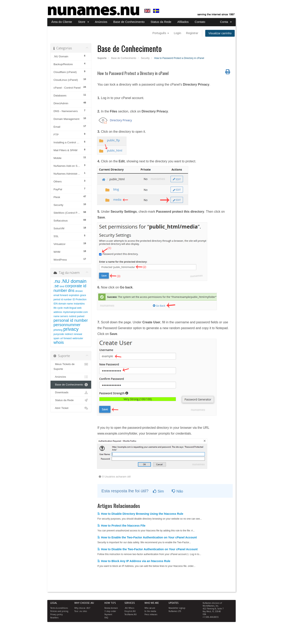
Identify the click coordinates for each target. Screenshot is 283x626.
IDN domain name (63, 303)
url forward (66, 338)
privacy (71, 329)
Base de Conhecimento (129, 21)
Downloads (71, 392)
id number (66, 299)
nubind (72, 316)
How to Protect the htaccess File (121, 525)
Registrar (192, 33)
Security (145, 58)
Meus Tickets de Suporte (71, 366)
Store (83, 21)
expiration (74, 295)
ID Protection (79, 299)
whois (59, 342)
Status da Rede (161, 21)
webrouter (77, 338)
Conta (226, 21)
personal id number (71, 320)
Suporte (101, 58)
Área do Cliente (61, 21)
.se (56, 286)
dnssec (79, 291)
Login (177, 33)
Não (177, 491)
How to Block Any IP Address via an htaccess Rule (133, 561)
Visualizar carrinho (219, 33)
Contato (200, 21)
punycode (59, 334)
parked (80, 316)
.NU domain (74, 281)
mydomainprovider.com (75, 312)
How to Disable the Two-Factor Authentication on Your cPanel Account (147, 549)
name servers (61, 316)
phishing (58, 330)
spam (56, 338)
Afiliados (183, 21)
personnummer (67, 325)
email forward (61, 295)
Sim (158, 491)
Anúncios (101, 21)
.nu (57, 281)
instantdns (79, 303)
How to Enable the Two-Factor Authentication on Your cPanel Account (147, 537)
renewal (78, 334)
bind (62, 286)
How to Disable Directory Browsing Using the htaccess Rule (140, 513)
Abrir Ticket (71, 408)
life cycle (58, 307)
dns (71, 290)
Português (160, 33)
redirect (69, 334)
